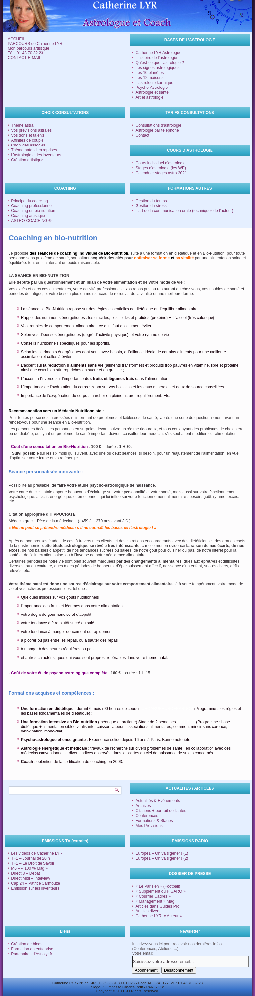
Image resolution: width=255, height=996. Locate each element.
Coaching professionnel (31, 206)
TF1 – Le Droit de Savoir (32, 863)
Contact (142, 135)
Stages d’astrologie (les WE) (160, 168)
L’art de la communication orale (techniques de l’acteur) (184, 210)
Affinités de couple (27, 140)
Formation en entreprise (32, 949)
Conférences (146, 815)
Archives (143, 805)
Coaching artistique (28, 215)
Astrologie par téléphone (157, 130)
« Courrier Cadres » (152, 896)
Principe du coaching (29, 201)
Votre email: (142, 953)
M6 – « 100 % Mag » (29, 868)
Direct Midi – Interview (30, 878)
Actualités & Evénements (157, 800)
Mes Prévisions (148, 825)
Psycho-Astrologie (151, 87)
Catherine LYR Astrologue (158, 52)
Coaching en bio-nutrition (33, 210)
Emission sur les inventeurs (35, 888)
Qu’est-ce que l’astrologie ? (159, 62)
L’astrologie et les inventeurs (36, 155)
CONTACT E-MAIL (24, 57)
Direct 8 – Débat (25, 873)
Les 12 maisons (149, 77)
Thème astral (22, 125)
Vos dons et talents (27, 135)
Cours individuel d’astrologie (160, 163)
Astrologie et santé (151, 92)
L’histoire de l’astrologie (156, 57)
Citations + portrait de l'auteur (161, 810)
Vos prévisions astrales (31, 130)
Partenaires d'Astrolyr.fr (31, 954)
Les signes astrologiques (157, 67)
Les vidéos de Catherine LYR (36, 853)
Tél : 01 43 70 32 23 (25, 53)
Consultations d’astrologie (158, 125)
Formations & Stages (154, 820)
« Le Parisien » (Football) (157, 886)
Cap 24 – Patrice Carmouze (35, 883)
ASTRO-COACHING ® (31, 220)
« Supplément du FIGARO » (160, 891)
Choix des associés (28, 145)
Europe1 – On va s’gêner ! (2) (161, 858)
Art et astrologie (149, 97)
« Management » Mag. (155, 901)
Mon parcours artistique (28, 48)
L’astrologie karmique (154, 82)
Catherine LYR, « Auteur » (158, 916)
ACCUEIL (16, 39)
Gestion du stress (150, 206)
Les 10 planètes (149, 72)
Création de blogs (26, 944)
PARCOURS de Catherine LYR (35, 43)
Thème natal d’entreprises (34, 150)
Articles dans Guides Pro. (157, 906)
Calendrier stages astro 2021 (161, 173)
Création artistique (27, 160)
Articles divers (147, 911)
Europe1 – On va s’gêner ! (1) (161, 853)
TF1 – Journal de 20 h (30, 858)
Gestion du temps (151, 201)
